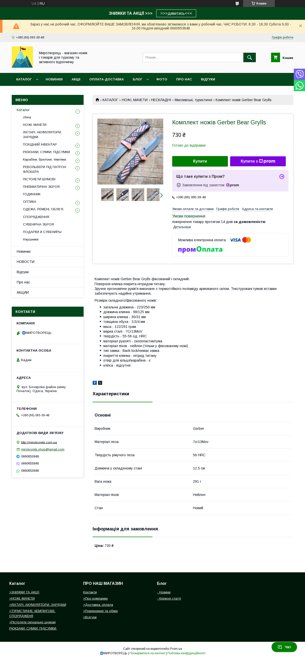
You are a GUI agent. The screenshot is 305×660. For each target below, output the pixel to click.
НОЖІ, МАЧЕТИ (135, 100)
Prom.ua (176, 649)
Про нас (23, 282)
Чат (284, 647)
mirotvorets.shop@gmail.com (42, 449)
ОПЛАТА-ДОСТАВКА (106, 79)
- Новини (163, 592)
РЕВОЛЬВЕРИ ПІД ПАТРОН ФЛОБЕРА (44, 169)
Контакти (90, 592)
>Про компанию (95, 598)
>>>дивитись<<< (176, 13)
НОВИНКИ (54, 79)
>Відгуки (90, 617)
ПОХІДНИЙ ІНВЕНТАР (40, 144)
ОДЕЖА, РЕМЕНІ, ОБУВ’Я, (43, 209)
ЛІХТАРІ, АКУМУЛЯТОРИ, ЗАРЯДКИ (42, 134)
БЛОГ (137, 79)
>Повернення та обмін (100, 611)
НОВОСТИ (25, 262)
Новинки (23, 251)
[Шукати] (249, 57)
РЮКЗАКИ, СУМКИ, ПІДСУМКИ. (47, 152)
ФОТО (161, 79)
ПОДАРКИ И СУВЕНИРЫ (42, 232)
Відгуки (23, 272)
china (27, 117)
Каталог (24, 79)
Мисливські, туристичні (193, 100)
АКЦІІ (76, 79)
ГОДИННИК (31, 194)
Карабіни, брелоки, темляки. (45, 159)
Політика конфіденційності (186, 653)
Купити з (258, 161)
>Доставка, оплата (98, 605)
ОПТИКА (29, 202)
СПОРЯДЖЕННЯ (36, 217)
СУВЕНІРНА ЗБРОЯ (38, 224)
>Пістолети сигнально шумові (32, 622)
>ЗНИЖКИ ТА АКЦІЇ (24, 592)
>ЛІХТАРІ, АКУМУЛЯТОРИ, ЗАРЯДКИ (37, 605)
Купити (200, 161)
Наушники (30, 239)
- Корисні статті (169, 598)
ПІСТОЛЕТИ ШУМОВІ (39, 179)
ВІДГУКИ (208, 79)
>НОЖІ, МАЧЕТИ (22, 598)
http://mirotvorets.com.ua (39, 442)
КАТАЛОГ (110, 100)
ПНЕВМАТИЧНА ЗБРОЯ (41, 187)
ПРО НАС (184, 79)
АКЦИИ (23, 292)
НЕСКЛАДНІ (161, 100)
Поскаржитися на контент (147, 653)
